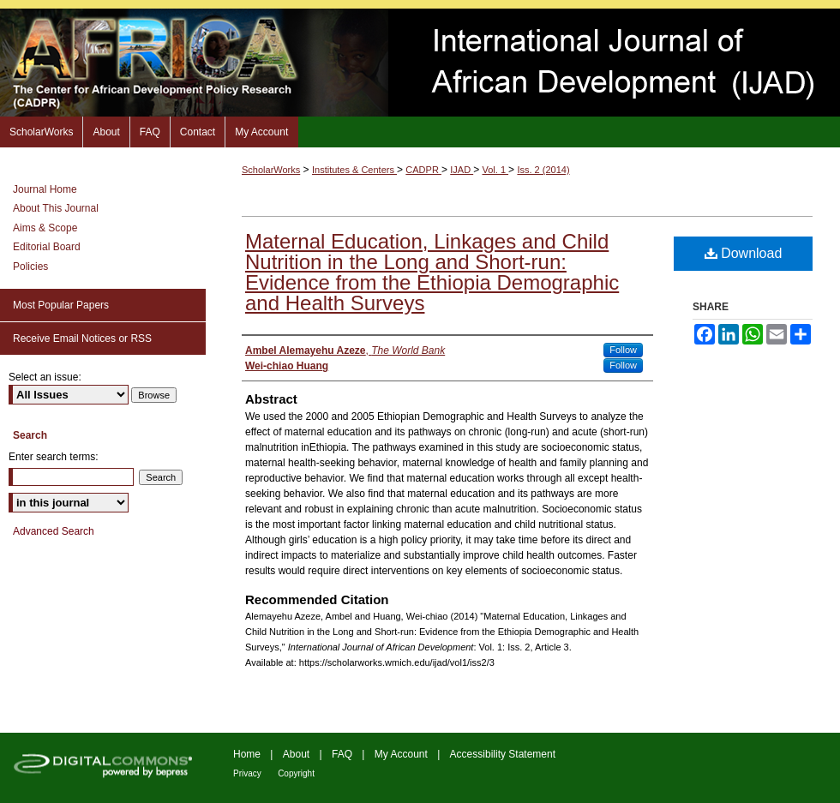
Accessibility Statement (502, 754)
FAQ (342, 754)
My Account (401, 754)
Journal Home (45, 189)
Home (247, 754)
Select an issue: (45, 377)
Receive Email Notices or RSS (82, 339)
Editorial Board (47, 247)
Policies (30, 267)
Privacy (247, 773)
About (296, 754)
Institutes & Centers (354, 170)
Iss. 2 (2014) (543, 170)
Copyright (296, 773)
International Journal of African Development (420, 63)
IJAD (461, 170)
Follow (623, 350)
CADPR (423, 170)
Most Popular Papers (61, 305)
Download (744, 253)
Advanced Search (53, 531)
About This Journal (56, 208)
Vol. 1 (496, 170)
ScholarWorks (271, 170)
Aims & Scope (45, 228)
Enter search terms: (54, 457)
